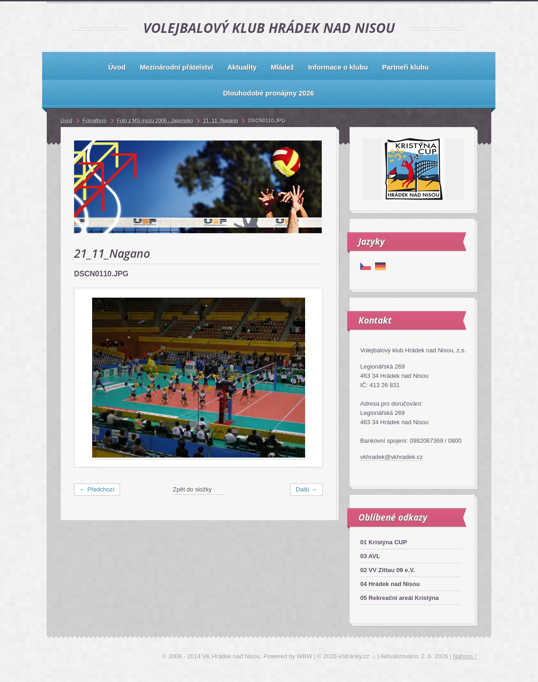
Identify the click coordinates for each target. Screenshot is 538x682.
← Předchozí (97, 489)
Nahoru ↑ (465, 656)
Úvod (67, 120)
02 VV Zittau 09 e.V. (387, 570)
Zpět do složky (192, 489)
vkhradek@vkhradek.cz (391, 456)
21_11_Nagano (220, 120)
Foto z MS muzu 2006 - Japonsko (155, 120)
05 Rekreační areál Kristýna (399, 597)
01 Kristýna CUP (383, 542)
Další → (306, 489)
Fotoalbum (95, 120)
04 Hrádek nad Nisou (390, 583)
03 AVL (370, 556)
